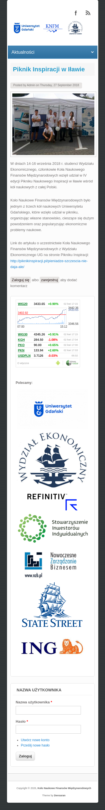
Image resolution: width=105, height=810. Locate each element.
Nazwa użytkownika (34, 702)
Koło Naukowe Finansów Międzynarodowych (64, 788)
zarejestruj (49, 280)
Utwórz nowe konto (35, 740)
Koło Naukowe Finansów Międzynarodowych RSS (88, 12)
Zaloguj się (20, 280)
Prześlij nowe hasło (35, 745)
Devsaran (60, 795)
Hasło (22, 721)
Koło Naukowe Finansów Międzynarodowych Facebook (75, 12)
